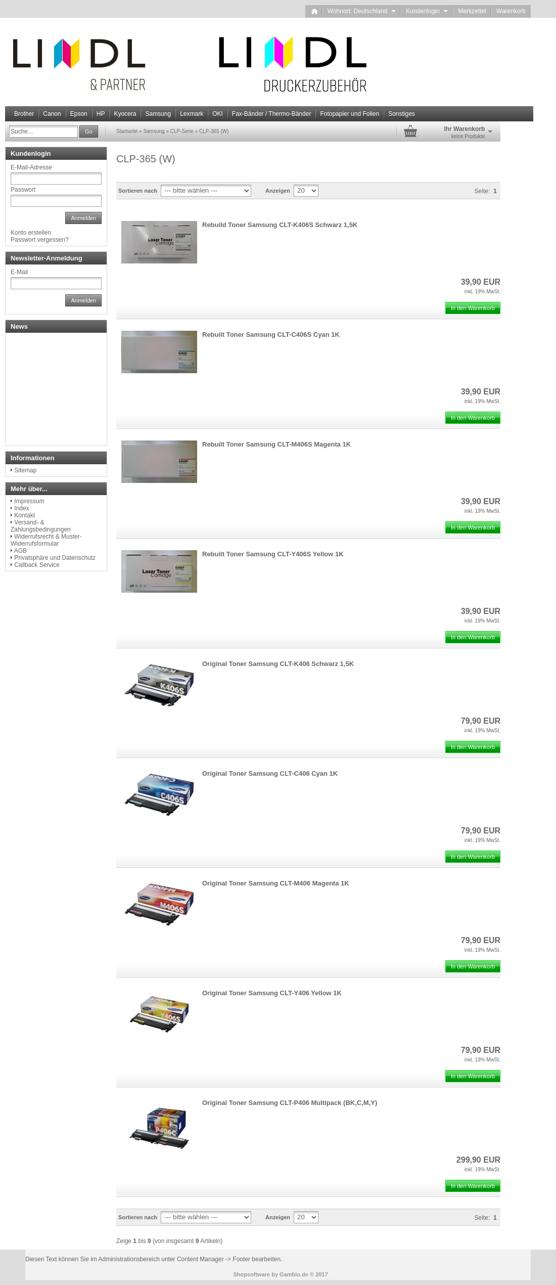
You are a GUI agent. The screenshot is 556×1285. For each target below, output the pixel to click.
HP (101, 113)
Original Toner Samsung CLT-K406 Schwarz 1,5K (278, 664)
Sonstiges (401, 113)
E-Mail (19, 272)
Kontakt (24, 515)
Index (21, 508)
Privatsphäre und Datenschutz (55, 557)
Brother (24, 113)
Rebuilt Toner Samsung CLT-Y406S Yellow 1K (273, 554)
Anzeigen (277, 191)
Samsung (158, 113)
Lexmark (191, 113)
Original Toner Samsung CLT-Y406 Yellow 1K (272, 993)
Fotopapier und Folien (349, 113)
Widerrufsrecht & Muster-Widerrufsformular (46, 540)
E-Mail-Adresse (31, 167)
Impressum (29, 501)
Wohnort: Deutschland (362, 11)
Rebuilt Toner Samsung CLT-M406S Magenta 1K (276, 444)
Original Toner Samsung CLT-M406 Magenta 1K (275, 883)
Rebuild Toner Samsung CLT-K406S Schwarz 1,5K (279, 225)
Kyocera (125, 113)
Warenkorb (511, 11)
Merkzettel (472, 11)
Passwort (23, 189)
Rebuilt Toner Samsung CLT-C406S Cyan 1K (271, 334)
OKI (217, 113)
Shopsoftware (251, 1274)
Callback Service (36, 564)
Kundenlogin (427, 11)
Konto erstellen (31, 232)
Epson (78, 113)
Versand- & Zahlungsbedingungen (41, 526)
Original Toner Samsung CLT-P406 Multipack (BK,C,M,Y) (289, 1102)
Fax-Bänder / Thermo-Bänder (271, 113)
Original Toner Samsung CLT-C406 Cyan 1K (270, 773)
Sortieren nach (137, 191)
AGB (20, 550)
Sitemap (25, 470)
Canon (52, 113)
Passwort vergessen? (40, 239)
